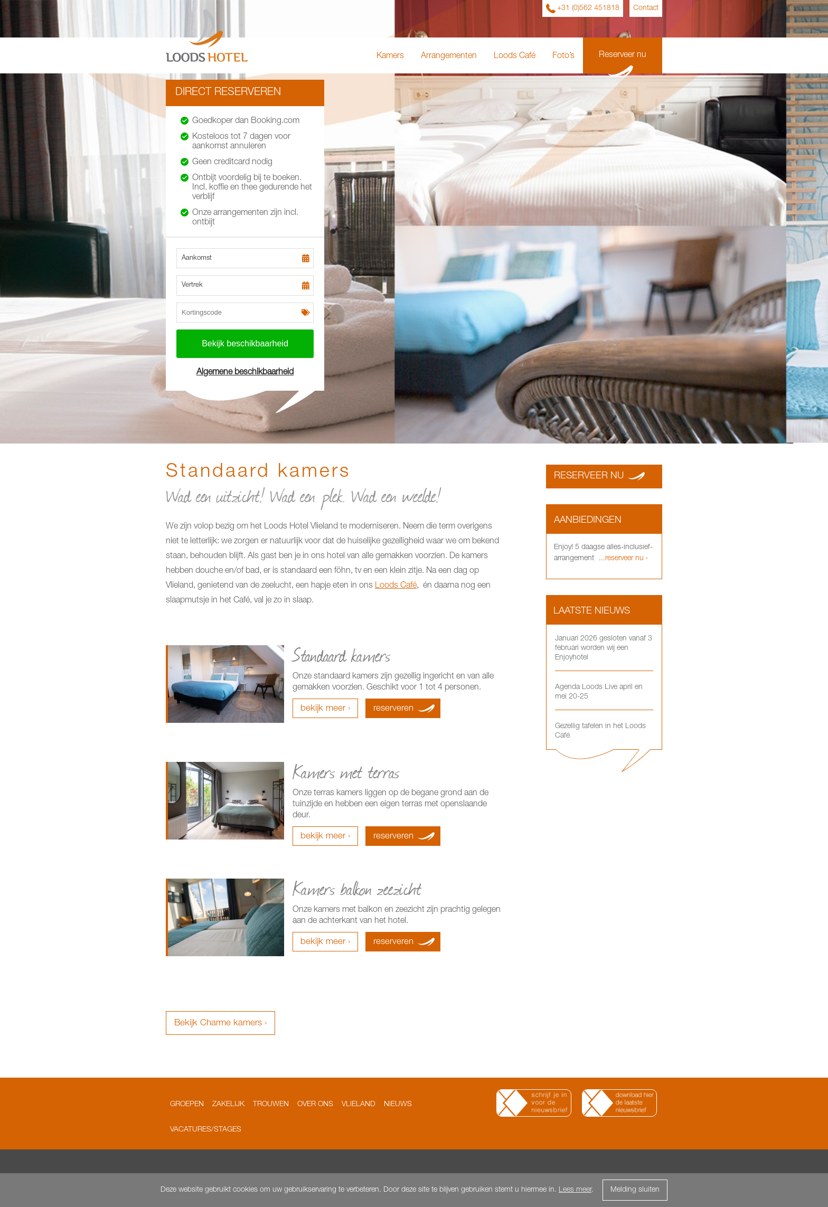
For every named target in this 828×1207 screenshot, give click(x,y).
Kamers (390, 56)
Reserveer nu (622, 55)
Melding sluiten (635, 1190)
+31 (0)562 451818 (588, 8)
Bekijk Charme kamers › (220, 1023)
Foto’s (563, 56)
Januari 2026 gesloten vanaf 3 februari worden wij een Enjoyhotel (603, 648)
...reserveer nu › (622, 558)
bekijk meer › (325, 708)
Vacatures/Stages (205, 1130)
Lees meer (575, 1190)
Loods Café (514, 56)
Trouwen (271, 1104)
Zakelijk (228, 1104)
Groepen (187, 1104)
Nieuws (398, 1104)
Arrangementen (449, 56)
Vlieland (358, 1104)
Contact (645, 8)
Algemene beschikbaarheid (245, 373)
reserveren (393, 708)
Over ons (315, 1104)
